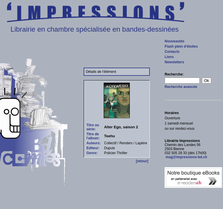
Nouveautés (174, 41)
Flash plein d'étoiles (181, 46)
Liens (169, 57)
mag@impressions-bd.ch (186, 157)
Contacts (172, 52)
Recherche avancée (181, 87)
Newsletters (174, 62)
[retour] (142, 161)
